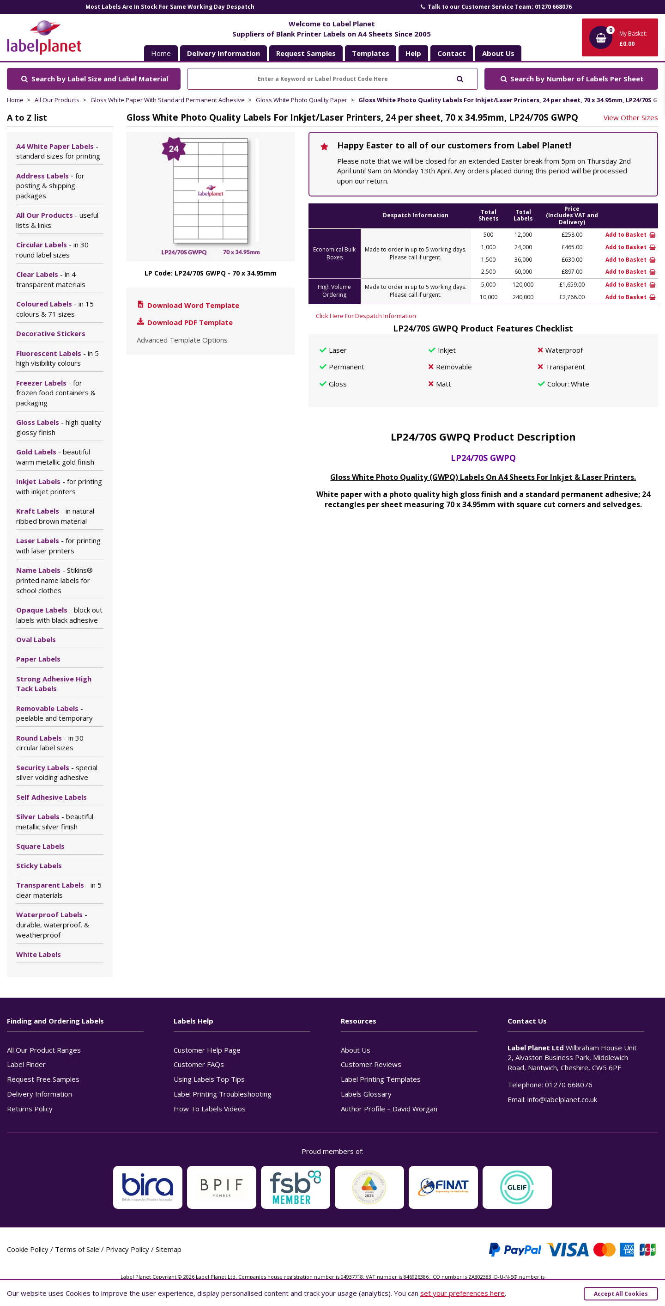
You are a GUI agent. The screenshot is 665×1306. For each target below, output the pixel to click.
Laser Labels (58, 545)
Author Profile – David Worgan (389, 1108)
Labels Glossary (366, 1093)
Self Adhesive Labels (51, 797)
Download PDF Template (184, 322)
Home (161, 53)
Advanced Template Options (182, 339)
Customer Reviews (371, 1064)
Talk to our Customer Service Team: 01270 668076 (495, 7)
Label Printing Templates (381, 1079)
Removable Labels (54, 713)
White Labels (38, 954)
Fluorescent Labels (57, 358)
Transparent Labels (59, 890)
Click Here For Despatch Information (366, 316)
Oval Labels (36, 639)
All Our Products (57, 100)
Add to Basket (630, 235)
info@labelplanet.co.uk (562, 1099)
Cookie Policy (27, 1249)
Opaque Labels (59, 615)
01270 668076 (568, 1084)
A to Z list (27, 117)
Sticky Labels (39, 865)
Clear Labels (50, 279)
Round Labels (50, 743)
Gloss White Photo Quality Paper (301, 100)
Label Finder (26, 1064)
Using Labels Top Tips (209, 1079)
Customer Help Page (207, 1050)
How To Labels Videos (210, 1108)
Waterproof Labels (52, 924)
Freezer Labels (56, 393)
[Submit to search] (459, 77)
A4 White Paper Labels (58, 151)
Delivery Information (39, 1093)
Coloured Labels (55, 309)
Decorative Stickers (50, 333)
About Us (355, 1050)
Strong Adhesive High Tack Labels (53, 683)
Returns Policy (30, 1108)
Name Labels (54, 580)
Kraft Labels (55, 516)
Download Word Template (187, 305)
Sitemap (168, 1249)
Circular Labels (52, 249)
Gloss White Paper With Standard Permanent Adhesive (168, 100)
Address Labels (50, 186)
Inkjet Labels (59, 486)
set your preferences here (462, 1293)
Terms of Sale (77, 1249)
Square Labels (40, 846)
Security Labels (56, 772)
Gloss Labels (58, 427)
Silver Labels (54, 821)
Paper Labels (38, 658)
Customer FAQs (199, 1064)
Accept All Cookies (621, 1294)
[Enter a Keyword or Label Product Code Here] (332, 79)
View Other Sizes (631, 117)
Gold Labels (55, 456)
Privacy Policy (127, 1249)
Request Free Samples (43, 1079)
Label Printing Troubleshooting (223, 1093)
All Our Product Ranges (44, 1050)
